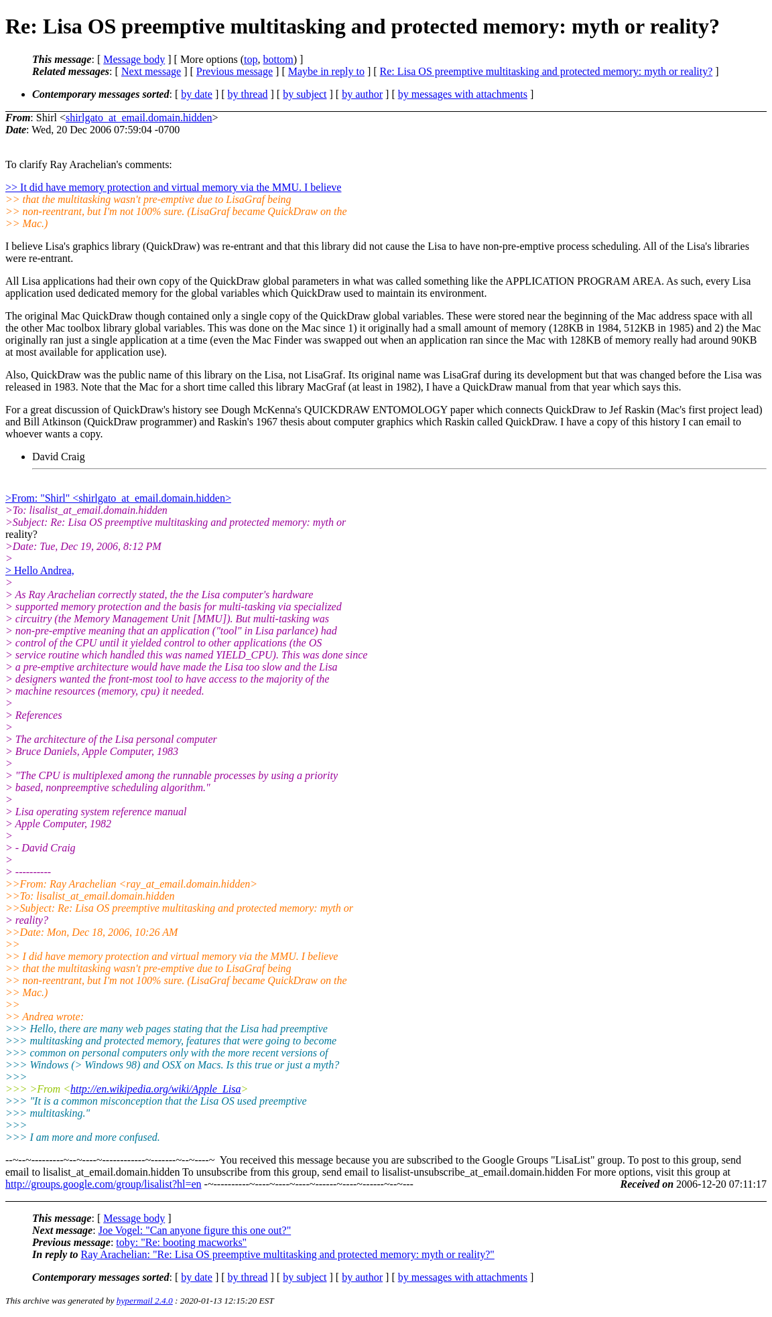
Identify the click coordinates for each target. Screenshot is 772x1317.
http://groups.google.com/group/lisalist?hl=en (103, 1184)
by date (196, 94)
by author (362, 94)
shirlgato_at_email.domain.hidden (139, 117)
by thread (248, 94)
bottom (278, 59)
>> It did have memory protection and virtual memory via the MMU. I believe (173, 187)
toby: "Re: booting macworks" (181, 1242)
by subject (304, 94)
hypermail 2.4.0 (145, 1301)
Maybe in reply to (326, 71)
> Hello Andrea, (39, 570)
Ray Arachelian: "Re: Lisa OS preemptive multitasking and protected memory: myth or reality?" (287, 1254)
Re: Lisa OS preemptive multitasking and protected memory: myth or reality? (546, 71)
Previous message (234, 71)
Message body (134, 59)
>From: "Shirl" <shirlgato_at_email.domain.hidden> (118, 498)
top (250, 59)
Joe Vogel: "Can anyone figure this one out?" (195, 1230)
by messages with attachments (462, 94)
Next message (151, 71)
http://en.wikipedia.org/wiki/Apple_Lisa (155, 1089)
